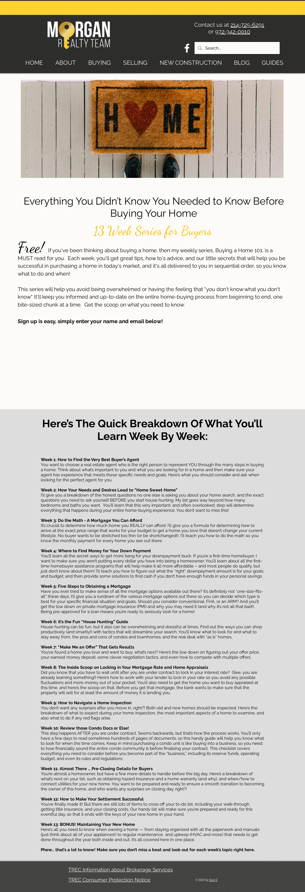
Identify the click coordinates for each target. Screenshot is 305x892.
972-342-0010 (232, 31)
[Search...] (236, 48)
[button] (274, 61)
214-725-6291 (247, 24)
